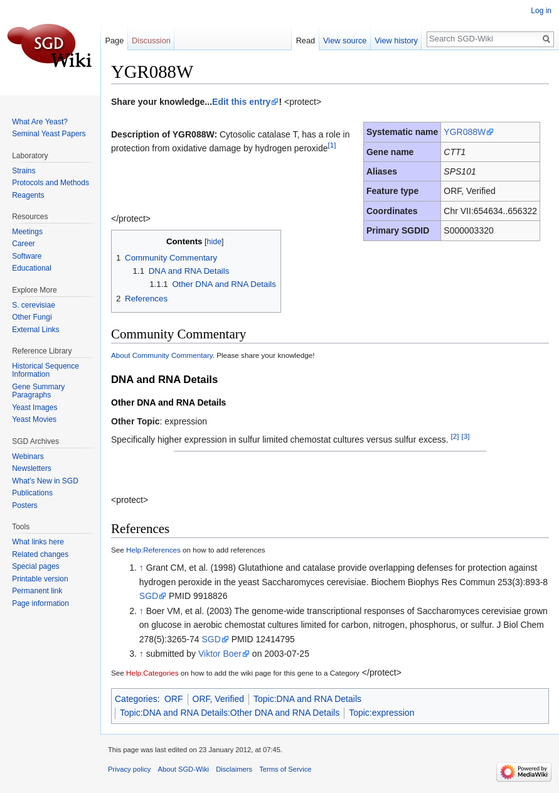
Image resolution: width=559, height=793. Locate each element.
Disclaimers (234, 769)
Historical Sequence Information (45, 370)
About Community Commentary (162, 355)
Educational (31, 268)
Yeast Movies (34, 419)
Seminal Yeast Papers (48, 133)
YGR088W (465, 132)
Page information (40, 603)
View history (396, 40)
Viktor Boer (220, 654)
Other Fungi (31, 317)
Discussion (151, 40)
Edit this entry (241, 102)
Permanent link (37, 590)
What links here (38, 541)
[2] (455, 436)
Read (306, 40)
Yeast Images (34, 407)
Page (114, 40)
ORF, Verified (218, 699)
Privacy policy (129, 769)
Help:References (153, 550)
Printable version (40, 579)
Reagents (28, 195)
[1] (332, 145)
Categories (136, 699)
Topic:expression (381, 713)
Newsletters (31, 468)
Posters (25, 505)
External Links (35, 329)
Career (23, 243)
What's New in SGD (45, 481)
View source (344, 40)
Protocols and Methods (50, 182)
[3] (465, 436)
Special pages (35, 566)
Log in (541, 10)
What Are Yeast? (40, 121)
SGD (148, 596)
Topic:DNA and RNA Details (307, 699)
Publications (32, 492)
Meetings (27, 231)
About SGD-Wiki (183, 769)
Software (26, 256)
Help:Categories (152, 673)
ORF (173, 699)
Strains (23, 170)
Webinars (27, 456)
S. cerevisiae (33, 305)
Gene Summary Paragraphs (38, 391)
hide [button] (213, 241)
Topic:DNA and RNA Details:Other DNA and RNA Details (229, 713)
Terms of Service (285, 769)
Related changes (40, 554)
